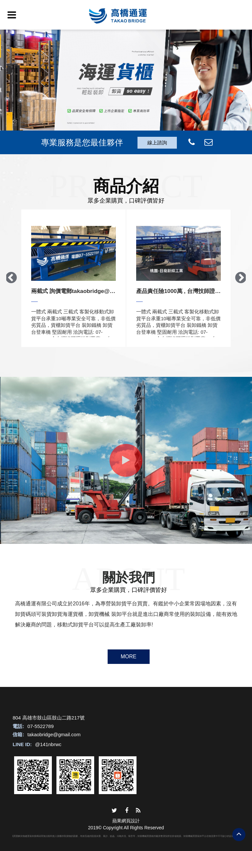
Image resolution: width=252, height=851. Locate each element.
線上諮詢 (157, 142)
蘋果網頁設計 (126, 820)
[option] (126, 88)
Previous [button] (11, 278)
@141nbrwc (48, 744)
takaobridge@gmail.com (53, 734)
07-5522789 (40, 726)
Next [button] (240, 278)
